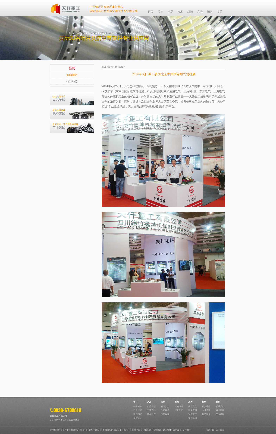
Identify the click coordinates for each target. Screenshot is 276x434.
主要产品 (151, 410)
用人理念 (206, 406)
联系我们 (220, 406)
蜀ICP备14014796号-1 (90, 430)
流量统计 (157, 430)
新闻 (110, 67)
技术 (163, 402)
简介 (135, 402)
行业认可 (137, 410)
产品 (149, 402)
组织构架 (137, 414)
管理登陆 (167, 430)
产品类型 (151, 406)
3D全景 (147, 430)
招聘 (204, 402)
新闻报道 (72, 74)
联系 (218, 402)
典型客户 (151, 414)
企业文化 (192, 406)
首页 (104, 67)
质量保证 (165, 414)
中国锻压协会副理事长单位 (115, 430)
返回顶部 (220, 430)
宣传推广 (192, 414)
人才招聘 (206, 410)
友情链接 (220, 414)
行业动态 (72, 81)
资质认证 (137, 418)
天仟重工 (187, 430)
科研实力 (165, 406)
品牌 (190, 402)
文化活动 (192, 418)
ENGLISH (210, 430)
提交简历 (206, 414)
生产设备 (165, 410)
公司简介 (137, 406)
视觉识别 (192, 410)
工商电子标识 (136, 430)
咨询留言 (220, 410)
